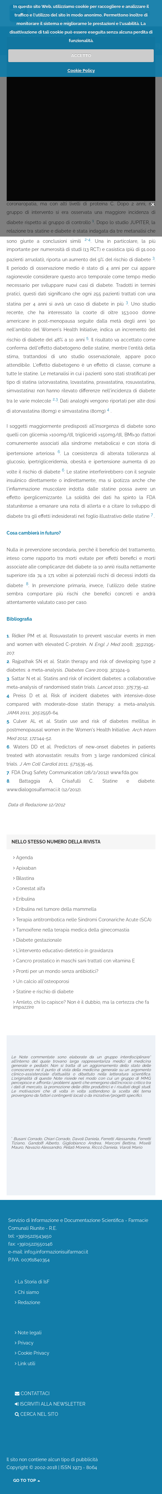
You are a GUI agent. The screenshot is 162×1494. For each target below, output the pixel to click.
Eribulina (24, 899)
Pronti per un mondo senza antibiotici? (55, 971)
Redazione (27, 1302)
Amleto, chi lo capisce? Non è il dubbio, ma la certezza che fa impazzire (81, 1005)
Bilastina (23, 878)
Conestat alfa (29, 888)
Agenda (23, 857)
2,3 (55, 399)
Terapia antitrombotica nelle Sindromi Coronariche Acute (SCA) (82, 919)
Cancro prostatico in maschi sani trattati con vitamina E (74, 960)
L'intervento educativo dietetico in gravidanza (63, 950)
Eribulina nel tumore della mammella (54, 909)
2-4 (88, 239)
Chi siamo (27, 1292)
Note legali (28, 1332)
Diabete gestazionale (37, 940)
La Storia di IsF (32, 1281)
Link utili (25, 1363)
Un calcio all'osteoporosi (41, 981)
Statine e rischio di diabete (43, 991)
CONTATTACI (32, 1393)
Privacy (24, 1343)
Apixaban (24, 868)
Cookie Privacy (32, 1353)
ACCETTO (81, 55)
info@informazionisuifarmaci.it (56, 1251)
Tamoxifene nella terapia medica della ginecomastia (71, 930)
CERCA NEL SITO (36, 1414)
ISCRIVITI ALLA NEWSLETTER (50, 1404)
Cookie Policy (81, 70)
